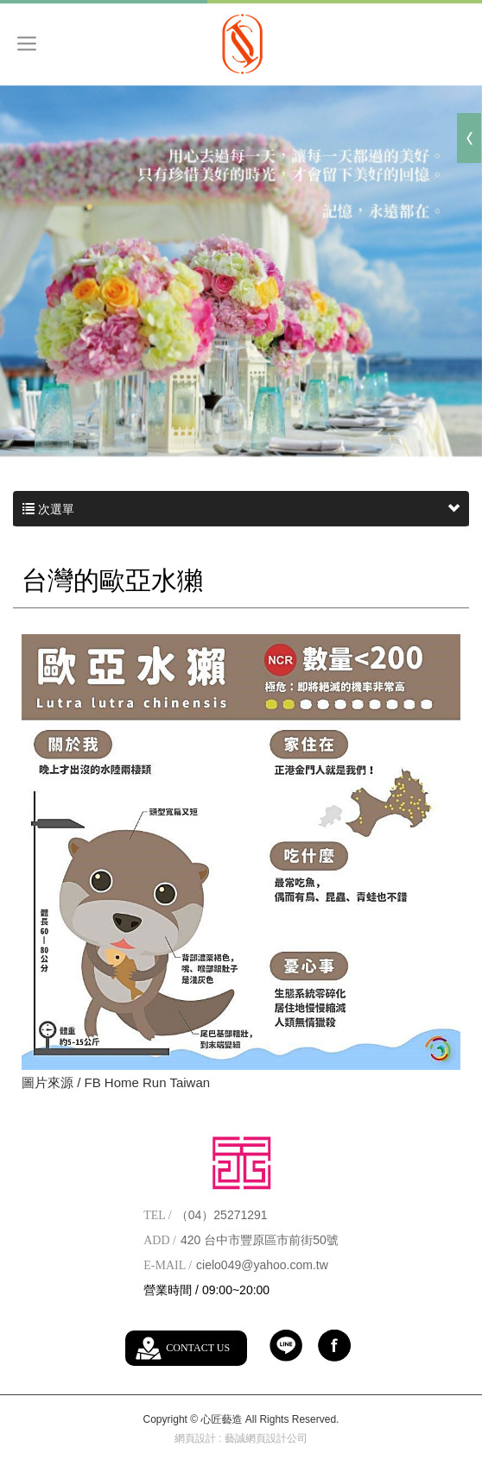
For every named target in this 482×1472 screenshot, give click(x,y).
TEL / (157, 1215)
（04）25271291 (222, 1215)
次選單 (241, 509)
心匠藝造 (241, 43)
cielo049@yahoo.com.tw (262, 1265)
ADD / (159, 1240)
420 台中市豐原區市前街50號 (260, 1240)
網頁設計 (195, 1438)
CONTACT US (198, 1348)
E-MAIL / (167, 1265)
